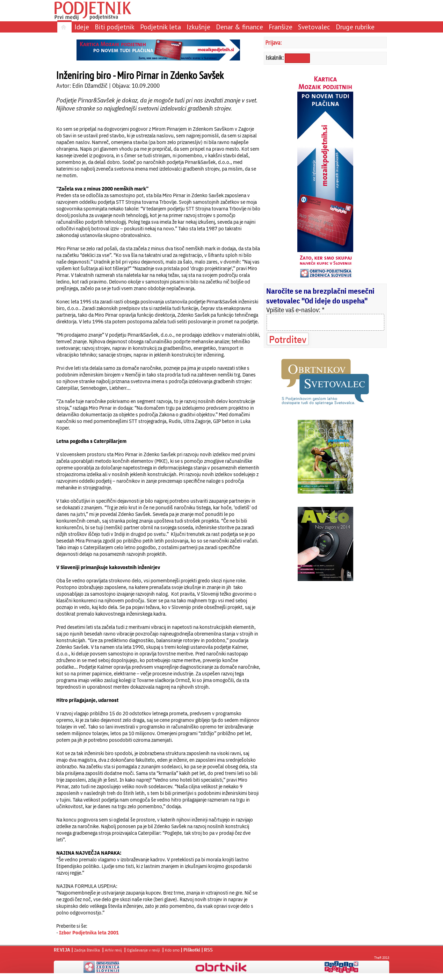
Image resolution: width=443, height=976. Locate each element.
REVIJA (62, 950)
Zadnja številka (87, 950)
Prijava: (274, 42)
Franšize (280, 26)
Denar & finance (239, 26)
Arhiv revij (113, 950)
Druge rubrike (355, 26)
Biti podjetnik (115, 26)
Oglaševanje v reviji (143, 950)
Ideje (81, 26)
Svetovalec (314, 26)
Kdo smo (172, 950)
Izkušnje (198, 26)
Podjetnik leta (160, 26)
